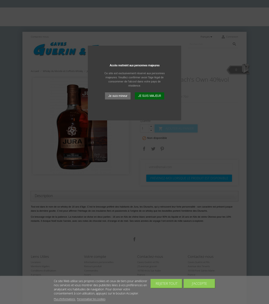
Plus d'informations (65, 299)
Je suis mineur (117, 96)
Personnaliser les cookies (91, 299)
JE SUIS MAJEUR (149, 96)
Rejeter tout (166, 283)
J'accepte (199, 283)
